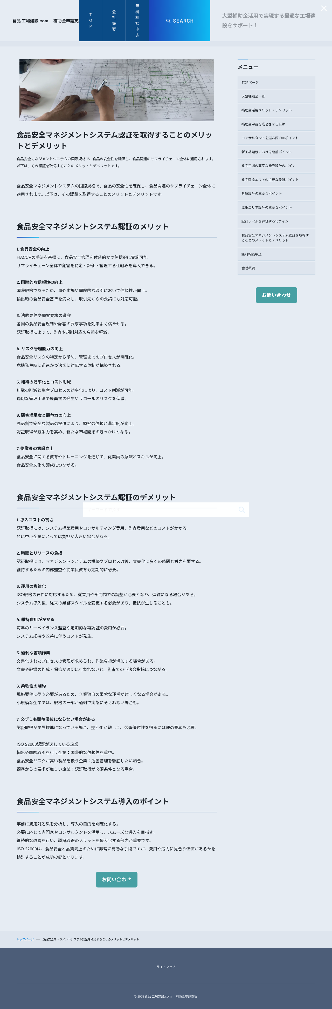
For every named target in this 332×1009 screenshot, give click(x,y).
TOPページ (250, 82)
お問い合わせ (116, 879)
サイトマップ (166, 967)
